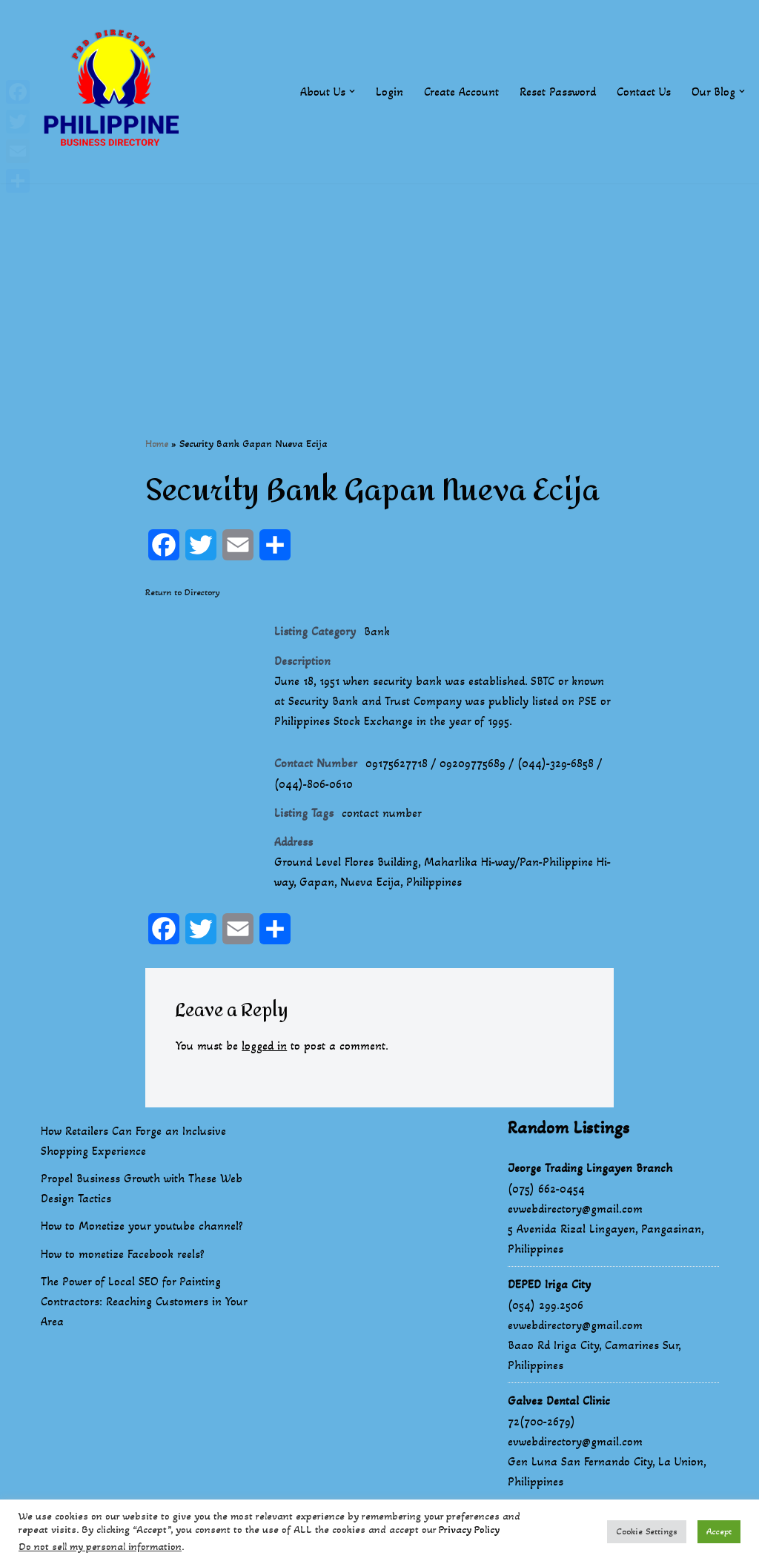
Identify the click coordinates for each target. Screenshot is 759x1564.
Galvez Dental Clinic (559, 1401)
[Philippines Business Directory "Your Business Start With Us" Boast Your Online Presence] (115, 91)
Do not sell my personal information (100, 1546)
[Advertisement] (379, 287)
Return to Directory (182, 592)
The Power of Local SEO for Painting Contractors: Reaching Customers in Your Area (144, 1301)
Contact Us (644, 92)
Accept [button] (719, 1531)
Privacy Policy (469, 1529)
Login (389, 92)
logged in (264, 1045)
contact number (382, 813)
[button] (352, 91)
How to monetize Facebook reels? (123, 1254)
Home (156, 443)
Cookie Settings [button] (646, 1531)
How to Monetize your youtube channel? (142, 1226)
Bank (377, 631)
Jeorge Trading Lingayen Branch (590, 1168)
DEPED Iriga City (549, 1284)
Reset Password (558, 92)
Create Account (461, 92)
